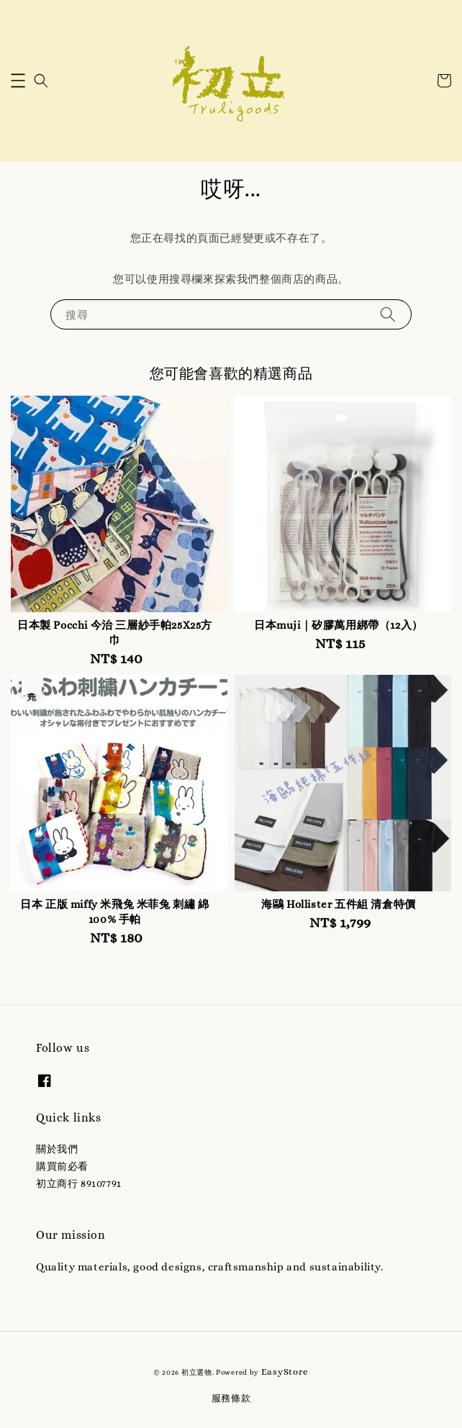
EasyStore (285, 1371)
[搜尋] (388, 314)
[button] (18, 80)
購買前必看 (62, 1166)
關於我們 (57, 1149)
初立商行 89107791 (79, 1183)
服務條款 (231, 1398)
